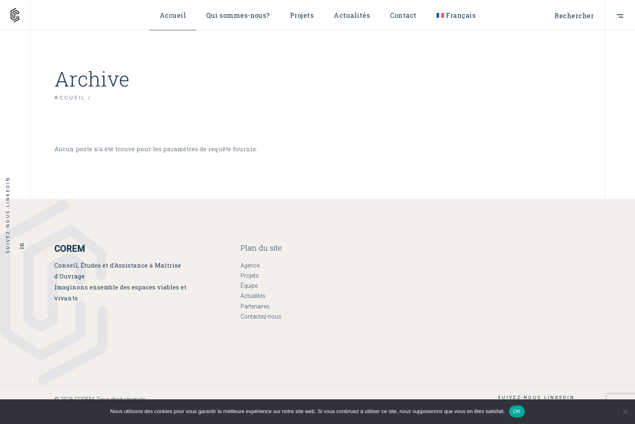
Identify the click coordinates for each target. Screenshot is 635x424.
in (21, 245)
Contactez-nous (261, 316)
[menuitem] (456, 15)
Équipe (249, 286)
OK (517, 411)
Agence (250, 265)
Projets (250, 275)
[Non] (625, 411)
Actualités (253, 296)
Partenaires (255, 306)
